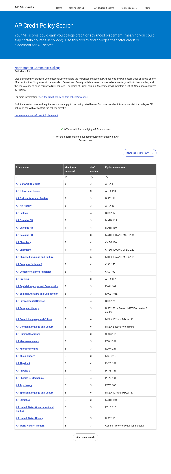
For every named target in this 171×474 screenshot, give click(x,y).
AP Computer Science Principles (33, 271)
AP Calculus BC (24, 231)
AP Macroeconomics (27, 352)
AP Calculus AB (24, 216)
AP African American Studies (32, 194)
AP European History (27, 315)
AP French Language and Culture (34, 326)
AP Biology (22, 209)
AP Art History (24, 202)
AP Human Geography (28, 345)
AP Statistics (23, 414)
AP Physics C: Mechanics (30, 389)
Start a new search (85, 452)
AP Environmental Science (30, 308)
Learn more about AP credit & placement (36, 115)
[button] (148, 5)
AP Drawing (22, 279)
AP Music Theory (25, 367)
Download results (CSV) (139, 153)
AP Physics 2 (23, 381)
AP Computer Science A (29, 264)
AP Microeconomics (27, 359)
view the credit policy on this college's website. (63, 97)
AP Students (24, 7)
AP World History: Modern (30, 440)
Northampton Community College (37, 68)
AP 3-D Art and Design (28, 187)
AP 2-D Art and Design (28, 180)
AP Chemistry (23, 238)
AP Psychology (24, 396)
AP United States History (29, 433)
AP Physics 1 (23, 374)
